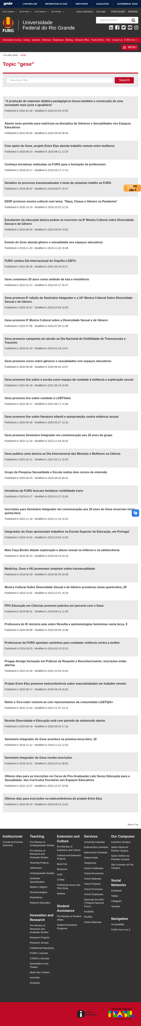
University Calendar (94, 842)
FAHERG (89, 911)
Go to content (10, 12)
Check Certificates (93, 868)
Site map (101, 12)
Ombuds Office (82, 40)
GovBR (8, 4)
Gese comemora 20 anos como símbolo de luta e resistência (47, 279)
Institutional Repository (42, 948)
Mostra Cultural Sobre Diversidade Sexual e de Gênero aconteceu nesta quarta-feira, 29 (65, 587)
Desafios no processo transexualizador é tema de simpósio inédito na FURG (58, 182)
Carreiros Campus (120, 842)
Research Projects (39, 937)
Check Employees (93, 894)
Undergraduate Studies (42, 873)
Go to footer (57, 12)
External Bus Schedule (96, 847)
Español (133, 11)
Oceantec (35, 982)
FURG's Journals (39, 953)
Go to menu (26, 12)
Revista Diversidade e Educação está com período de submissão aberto (55, 720)
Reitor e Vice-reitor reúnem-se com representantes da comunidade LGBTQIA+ (59, 702)
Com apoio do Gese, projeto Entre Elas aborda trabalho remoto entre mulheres (60, 145)
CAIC (60, 874)
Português (118, 11)
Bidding (69, 40)
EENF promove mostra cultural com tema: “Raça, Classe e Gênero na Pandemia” (61, 201)
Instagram (116, 901)
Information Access (12, 40)
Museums (62, 869)
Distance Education (40, 902)
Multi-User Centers (40, 972)
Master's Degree (38, 887)
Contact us (117, 40)
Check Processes (93, 889)
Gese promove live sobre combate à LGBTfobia (38, 398)
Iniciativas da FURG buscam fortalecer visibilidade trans (44, 490)
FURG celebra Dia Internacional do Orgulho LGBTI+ (41, 260)
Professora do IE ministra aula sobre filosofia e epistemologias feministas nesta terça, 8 (66, 624)
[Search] (132, 20)
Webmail (46, 40)
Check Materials (92, 878)
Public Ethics (97, 40)
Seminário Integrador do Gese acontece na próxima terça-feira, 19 (51, 739)
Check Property (92, 883)
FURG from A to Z (120, 929)
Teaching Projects (39, 862)
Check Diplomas (93, 922)
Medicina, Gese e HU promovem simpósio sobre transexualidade (50, 568)
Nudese (61, 893)
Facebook (116, 890)
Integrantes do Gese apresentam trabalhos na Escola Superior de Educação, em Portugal (67, 531)
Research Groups (39, 942)
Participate (82, 4)
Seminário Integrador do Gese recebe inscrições (38, 757)
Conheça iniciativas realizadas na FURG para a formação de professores (55, 164)
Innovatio (35, 977)
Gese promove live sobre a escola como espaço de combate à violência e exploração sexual (69, 379)
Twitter (114, 896)
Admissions (36, 867)
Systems (36, 40)
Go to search (41, 12)
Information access (56, 4)
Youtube (115, 906)
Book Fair (62, 864)
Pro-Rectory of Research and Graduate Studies (39, 854)
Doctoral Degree (38, 892)
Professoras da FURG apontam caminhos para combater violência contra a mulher (62, 642)
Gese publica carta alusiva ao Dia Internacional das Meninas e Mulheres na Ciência (62, 453)
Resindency (36, 897)
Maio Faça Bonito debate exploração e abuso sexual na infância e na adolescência (62, 550)
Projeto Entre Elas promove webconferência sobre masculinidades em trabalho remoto (65, 683)
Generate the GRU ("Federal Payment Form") (94, 903)
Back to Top (133, 824)
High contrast (85, 12)
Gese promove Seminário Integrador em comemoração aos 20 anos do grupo (58, 435)
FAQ (108, 40)
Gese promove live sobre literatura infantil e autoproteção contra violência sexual (61, 416)
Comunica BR (30, 4)
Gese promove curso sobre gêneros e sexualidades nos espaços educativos (58, 361)
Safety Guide (91, 857)
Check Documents (94, 873)
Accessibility (117, 924)
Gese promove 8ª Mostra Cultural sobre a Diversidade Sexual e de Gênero (56, 320)
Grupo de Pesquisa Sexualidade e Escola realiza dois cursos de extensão (56, 472)
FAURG (88, 916)
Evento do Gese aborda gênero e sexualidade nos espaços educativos (54, 242)
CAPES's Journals (39, 958)
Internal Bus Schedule (95, 852)
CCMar (60, 879)
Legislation (102, 4)
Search (124, 80)
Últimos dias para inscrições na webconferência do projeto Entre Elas (53, 798)
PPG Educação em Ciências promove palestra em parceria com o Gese (54, 605)
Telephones (58, 40)
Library (26, 40)
